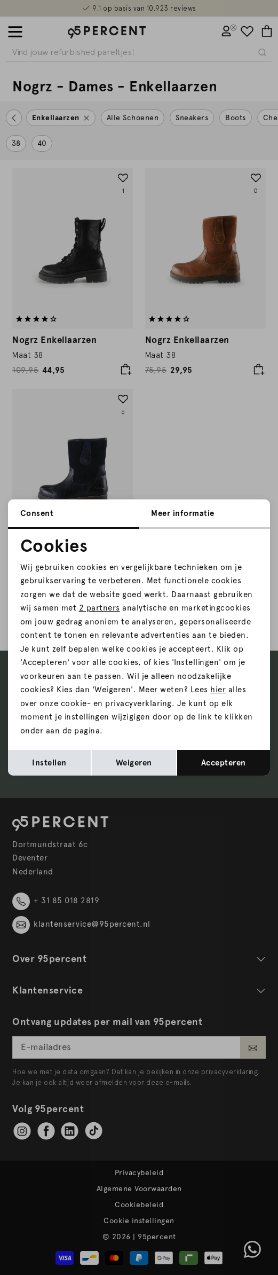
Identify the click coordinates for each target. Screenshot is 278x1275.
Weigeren (134, 763)
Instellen (49, 763)
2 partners (99, 608)
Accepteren (223, 763)
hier (218, 689)
